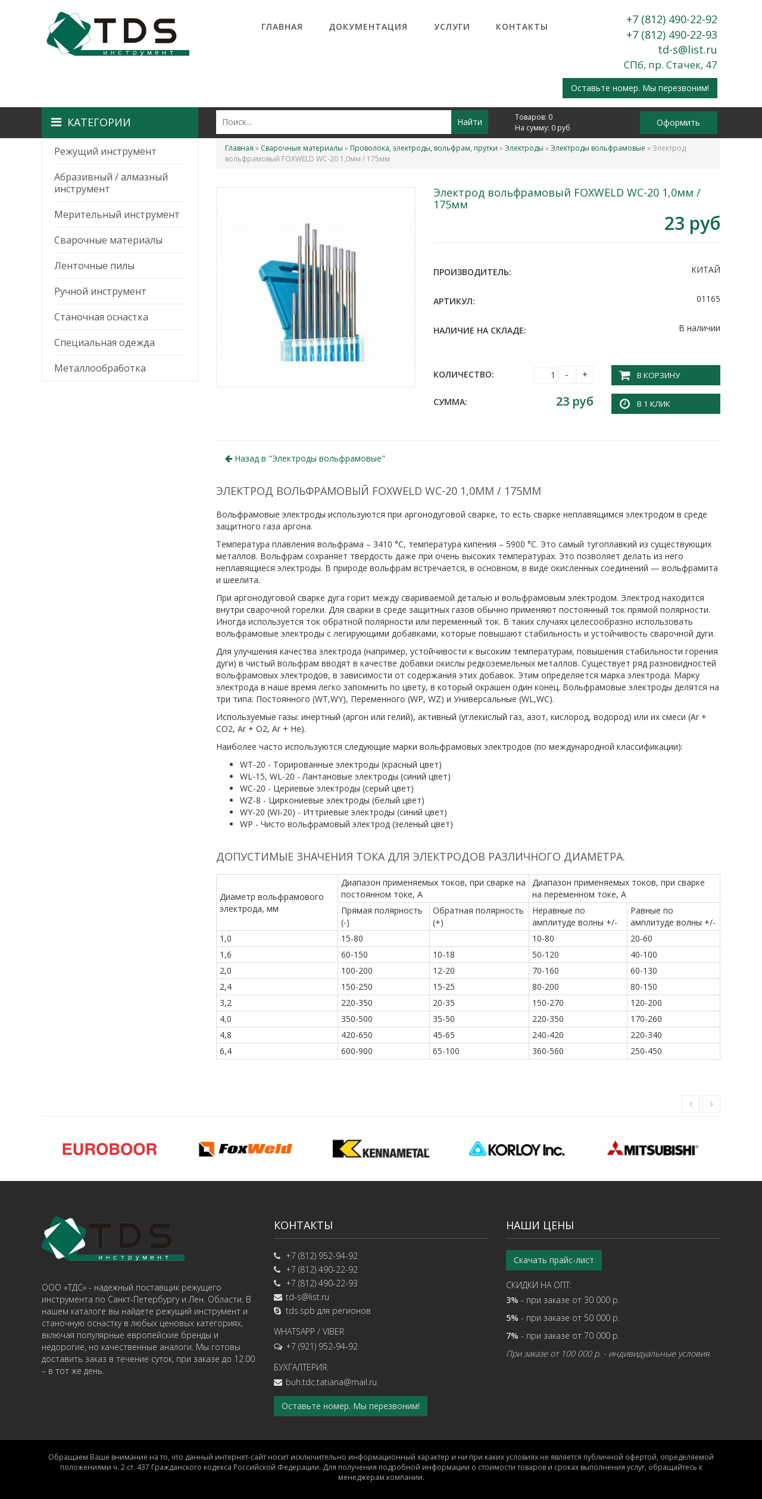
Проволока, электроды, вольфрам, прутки (424, 148)
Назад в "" (305, 457)
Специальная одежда (104, 342)
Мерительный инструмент (117, 214)
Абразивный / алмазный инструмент (111, 182)
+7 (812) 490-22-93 (671, 34)
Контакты (522, 26)
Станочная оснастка (101, 316)
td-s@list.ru (687, 49)
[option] (109, 1147)
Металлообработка (100, 368)
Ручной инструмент (100, 291)
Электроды (524, 148)
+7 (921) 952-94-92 (322, 1344)
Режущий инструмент (105, 151)
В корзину (657, 374)
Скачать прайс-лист (554, 1258)
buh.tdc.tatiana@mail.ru (331, 1380)
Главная (282, 26)
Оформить (678, 122)
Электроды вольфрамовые (598, 148)
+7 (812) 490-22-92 (671, 19)
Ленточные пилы (94, 265)
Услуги (452, 26)
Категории (91, 122)
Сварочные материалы (108, 240)
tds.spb (300, 1308)
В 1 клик (652, 402)
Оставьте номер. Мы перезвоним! (640, 88)
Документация (368, 26)
